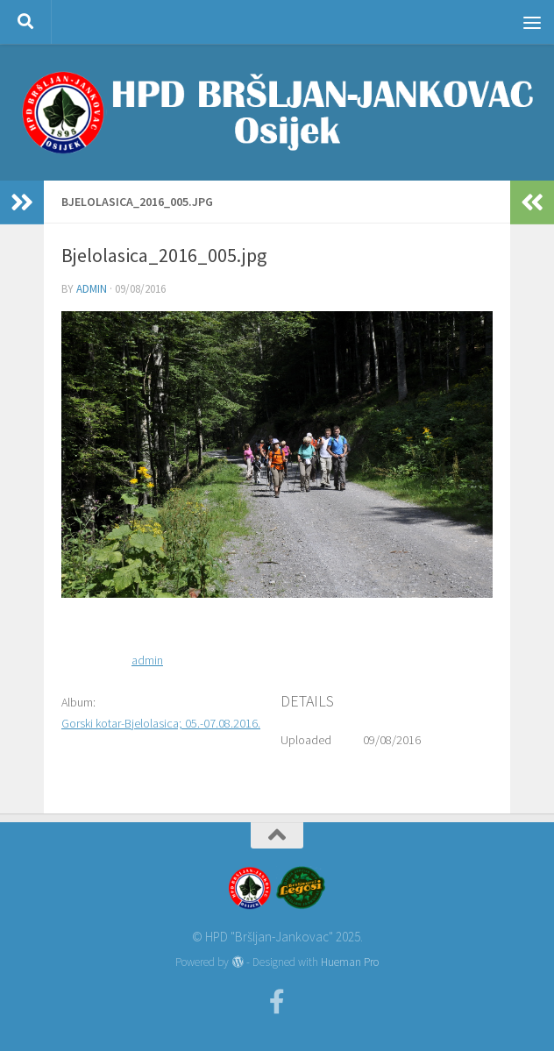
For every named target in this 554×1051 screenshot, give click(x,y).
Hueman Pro (350, 962)
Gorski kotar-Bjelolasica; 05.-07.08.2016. (160, 723)
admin (91, 288)
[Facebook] (277, 1002)
